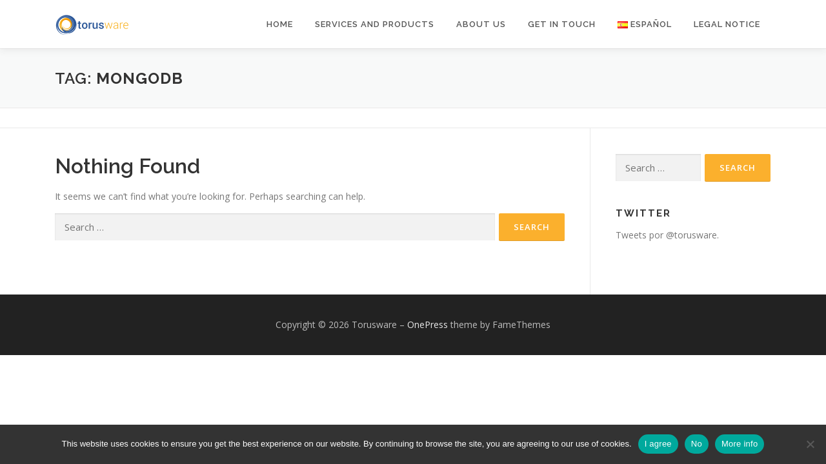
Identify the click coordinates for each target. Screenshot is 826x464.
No (696, 444)
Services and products (374, 24)
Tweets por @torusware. (667, 235)
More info (739, 444)
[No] (809, 444)
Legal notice (727, 24)
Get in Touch (562, 24)
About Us (481, 24)
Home (280, 24)
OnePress (427, 324)
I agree (658, 444)
